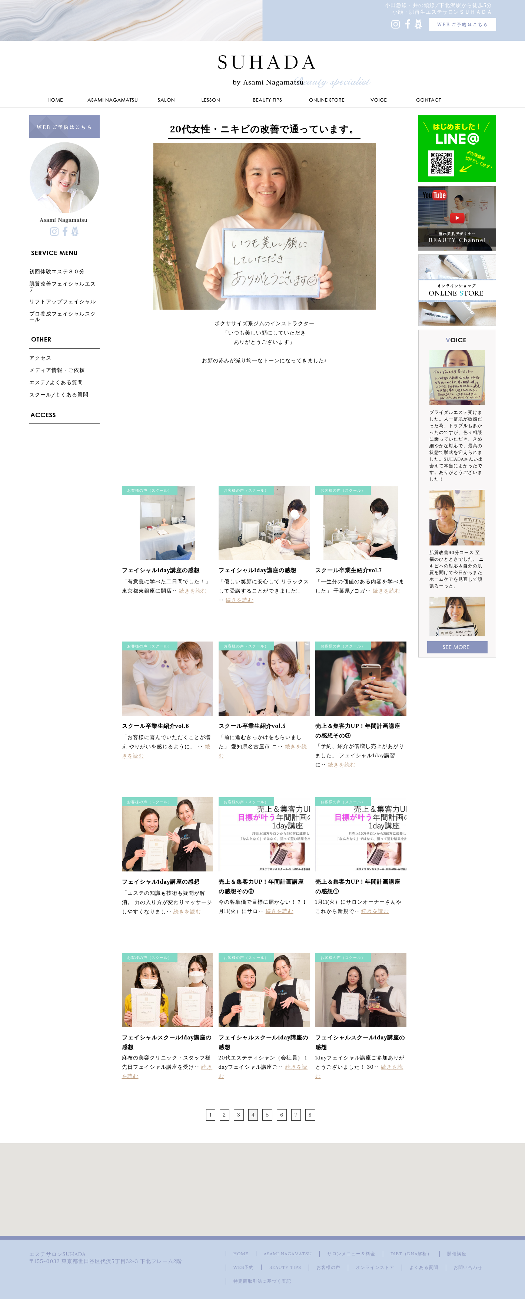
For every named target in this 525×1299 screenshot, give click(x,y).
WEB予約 (243, 1267)
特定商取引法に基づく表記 (262, 1281)
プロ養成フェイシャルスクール (62, 316)
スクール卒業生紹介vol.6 (155, 725)
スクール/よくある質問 (59, 394)
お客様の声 (328, 1267)
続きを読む (193, 590)
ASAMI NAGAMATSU (288, 1253)
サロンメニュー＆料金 (351, 1253)
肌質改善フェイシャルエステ (62, 286)
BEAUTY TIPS (285, 1267)
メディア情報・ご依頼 (57, 370)
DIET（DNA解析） (411, 1253)
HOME (241, 1253)
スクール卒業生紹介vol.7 (348, 570)
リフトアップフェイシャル (62, 301)
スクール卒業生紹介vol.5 (252, 725)
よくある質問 (423, 1267)
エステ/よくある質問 (56, 382)
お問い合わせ (467, 1267)
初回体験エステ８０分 (57, 271)
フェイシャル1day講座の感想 (161, 570)
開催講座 (456, 1253)
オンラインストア (375, 1267)
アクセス (40, 358)
